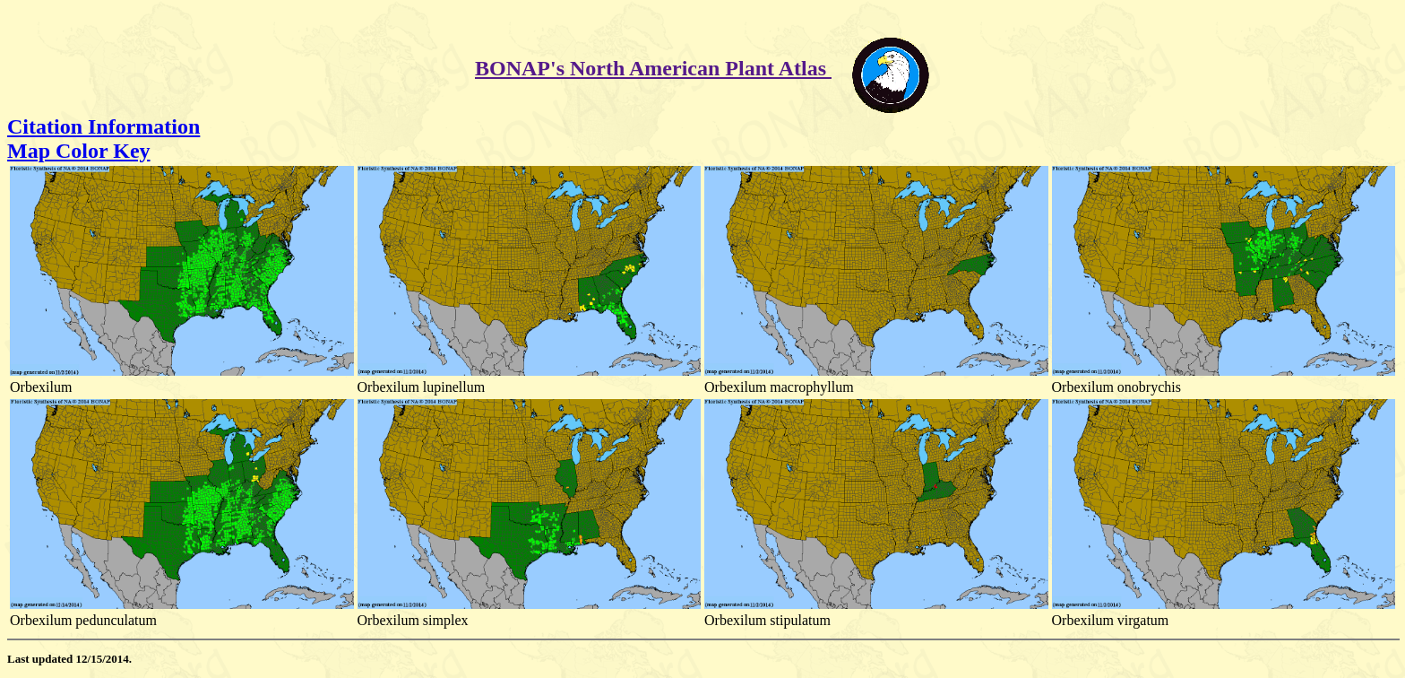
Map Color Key (79, 150)
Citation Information (103, 126)
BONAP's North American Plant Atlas (653, 68)
